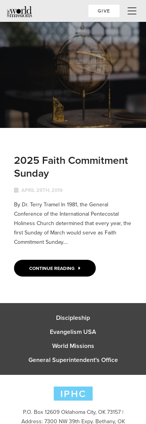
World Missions (73, 346)
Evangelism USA (73, 332)
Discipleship (73, 318)
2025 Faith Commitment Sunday (71, 166)
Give (104, 10)
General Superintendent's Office (73, 360)
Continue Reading (54, 268)
